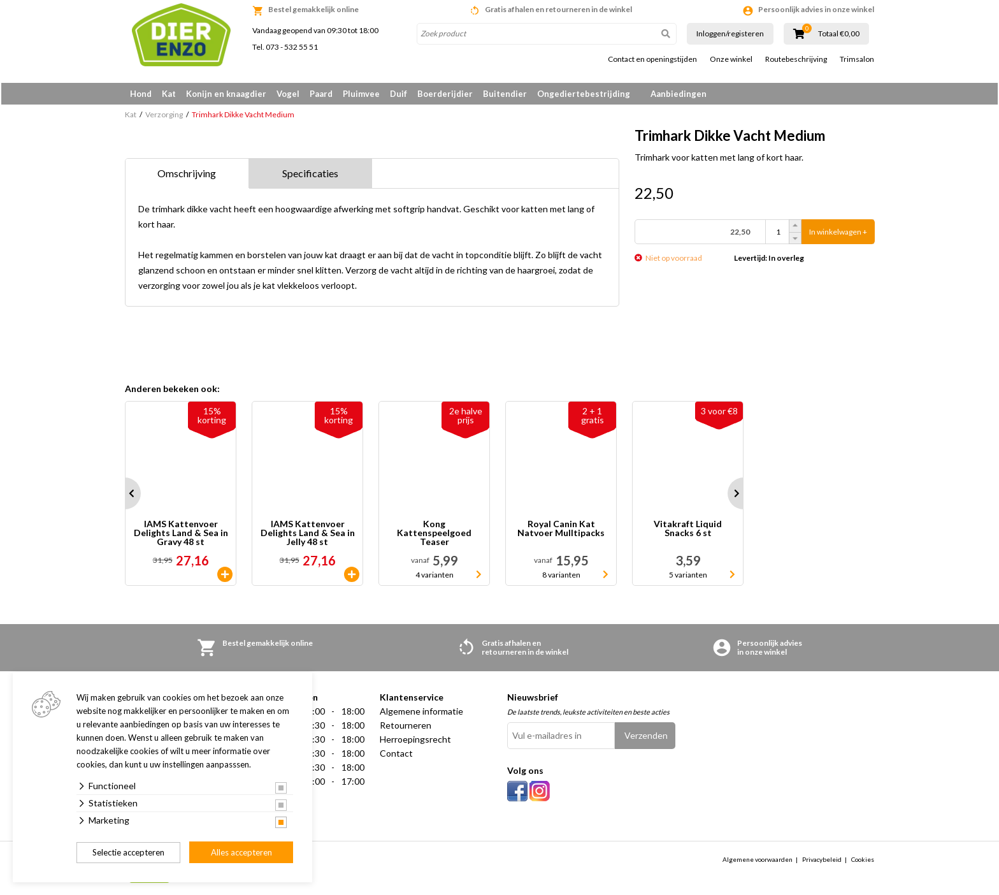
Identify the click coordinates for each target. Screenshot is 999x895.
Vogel (288, 94)
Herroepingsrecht (415, 741)
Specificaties (310, 176)
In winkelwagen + (838, 234)
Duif (398, 94)
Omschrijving (186, 176)
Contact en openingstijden (652, 59)
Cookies (862, 861)
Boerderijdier (445, 94)
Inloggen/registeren (730, 33)
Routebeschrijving (796, 59)
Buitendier (505, 94)
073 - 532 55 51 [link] (292, 47)
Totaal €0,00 (838, 34)
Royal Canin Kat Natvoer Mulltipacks (561, 531)
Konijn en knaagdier (226, 94)
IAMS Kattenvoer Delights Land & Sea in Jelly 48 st (308, 535)
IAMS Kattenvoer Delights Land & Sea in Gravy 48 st (181, 535)
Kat (169, 94)
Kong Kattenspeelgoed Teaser (434, 535)
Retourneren (405, 727)
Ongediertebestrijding (583, 94)
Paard (321, 94)
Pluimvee (361, 94)
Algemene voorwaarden (757, 861)
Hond (141, 94)
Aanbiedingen (678, 94)
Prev (125, 496)
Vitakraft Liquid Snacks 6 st (688, 531)
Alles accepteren (241, 852)
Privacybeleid (822, 861)
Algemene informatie (421, 713)
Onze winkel (731, 59)
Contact (396, 755)
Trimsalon (857, 59)
